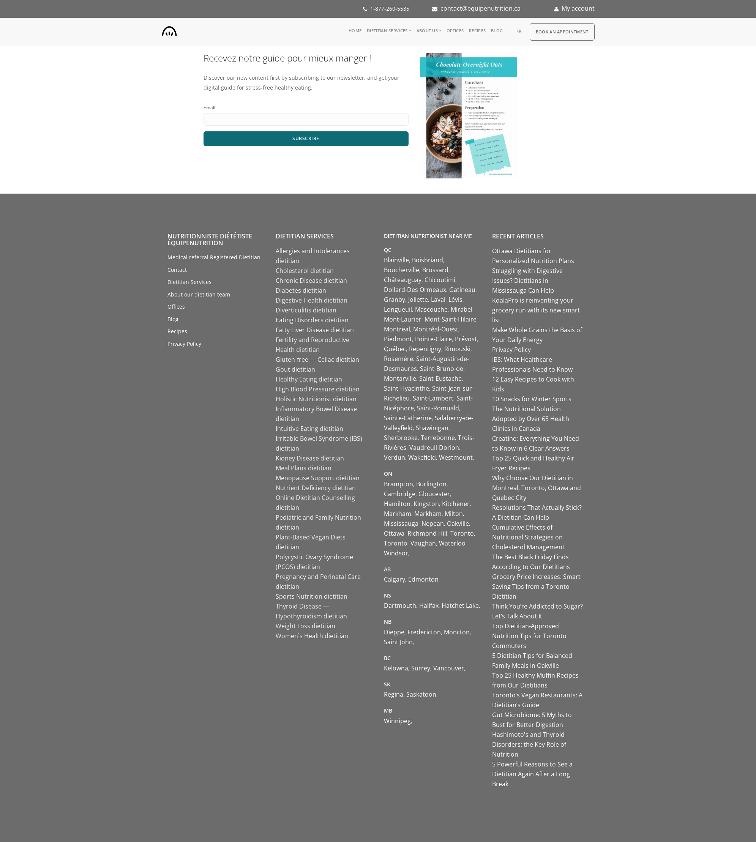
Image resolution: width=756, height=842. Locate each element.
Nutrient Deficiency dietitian (316, 488)
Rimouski (457, 349)
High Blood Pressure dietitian (318, 389)
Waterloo (452, 543)
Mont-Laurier (402, 319)
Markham (397, 513)
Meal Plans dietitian (303, 468)
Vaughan (423, 543)
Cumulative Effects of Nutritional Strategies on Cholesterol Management (528, 537)
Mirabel (461, 309)
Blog (497, 30)
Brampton (398, 484)
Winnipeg (397, 721)
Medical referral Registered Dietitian (213, 257)
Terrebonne (438, 438)
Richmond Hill (427, 533)
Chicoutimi (440, 280)
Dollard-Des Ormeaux (415, 289)
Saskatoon (421, 694)
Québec (395, 349)
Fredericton (424, 632)
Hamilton (397, 504)
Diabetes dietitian (301, 290)
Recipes (477, 30)
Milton (454, 513)
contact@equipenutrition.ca (480, 8)
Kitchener (456, 504)
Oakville (458, 523)
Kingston (426, 504)
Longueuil (398, 309)
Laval (438, 299)
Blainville (396, 260)
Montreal (397, 329)
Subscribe (305, 138)
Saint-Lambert (433, 398)
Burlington (431, 484)
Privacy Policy (184, 343)
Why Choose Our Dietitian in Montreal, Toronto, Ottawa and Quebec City (536, 488)
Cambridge (399, 494)
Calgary (394, 579)
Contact (177, 269)
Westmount (456, 457)
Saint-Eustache (440, 378)
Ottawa (394, 533)
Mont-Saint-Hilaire (451, 319)
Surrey (420, 668)
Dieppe (394, 632)
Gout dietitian (295, 369)
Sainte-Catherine (408, 418)
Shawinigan (432, 428)
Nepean (432, 523)
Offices (455, 30)
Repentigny (425, 349)
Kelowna (396, 668)
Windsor (396, 553)
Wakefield (422, 457)
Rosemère (398, 359)
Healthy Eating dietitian (309, 379)
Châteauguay (402, 280)
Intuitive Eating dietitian (309, 428)
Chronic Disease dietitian (311, 280)
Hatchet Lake (460, 605)
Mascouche (431, 309)
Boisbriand (427, 260)
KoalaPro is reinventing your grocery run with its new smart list (536, 310)
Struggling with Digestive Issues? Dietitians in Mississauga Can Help (527, 280)
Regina (393, 694)
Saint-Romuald (438, 408)
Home (355, 30)
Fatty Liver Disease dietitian (315, 330)
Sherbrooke (401, 438)
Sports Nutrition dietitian (311, 596)
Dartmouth (400, 605)
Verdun (394, 457)
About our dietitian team (198, 294)
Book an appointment (562, 32)
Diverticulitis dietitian (306, 310)
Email (209, 107)
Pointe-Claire (433, 339)
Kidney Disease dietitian (310, 458)
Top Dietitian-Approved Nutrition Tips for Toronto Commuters (529, 636)
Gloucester (434, 494)
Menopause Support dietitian (318, 478)
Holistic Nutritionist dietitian (316, 399)
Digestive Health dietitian (311, 300)
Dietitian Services (387, 30)
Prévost (466, 339)
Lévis (455, 299)
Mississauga (401, 523)
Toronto (462, 533)
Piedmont (398, 339)
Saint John (398, 642)
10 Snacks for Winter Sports (531, 399)
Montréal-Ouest (435, 329)
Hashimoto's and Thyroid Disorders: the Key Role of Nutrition (529, 744)
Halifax (429, 605)
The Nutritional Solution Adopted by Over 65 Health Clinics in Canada (530, 419)
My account (578, 8)
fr (519, 31)
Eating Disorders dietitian (312, 320)
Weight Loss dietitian (305, 626)
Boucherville (401, 270)
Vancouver (448, 668)
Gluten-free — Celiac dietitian (317, 359)
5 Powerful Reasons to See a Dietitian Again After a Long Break (532, 774)
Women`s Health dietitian (312, 636)
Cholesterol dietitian (305, 270)
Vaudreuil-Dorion (434, 447)
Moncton (457, 632)
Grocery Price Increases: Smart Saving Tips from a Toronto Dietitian (536, 586)
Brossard (435, 270)
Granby (394, 299)
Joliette (418, 299)
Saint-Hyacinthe (406, 388)
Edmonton (423, 579)
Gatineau (462, 289)
